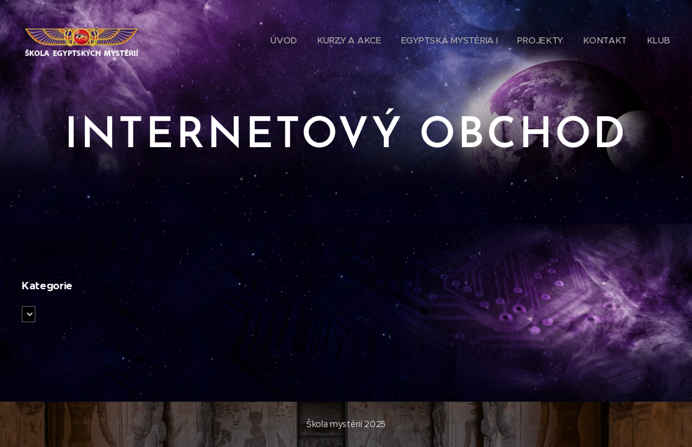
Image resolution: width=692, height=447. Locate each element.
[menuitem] (289, 40)
